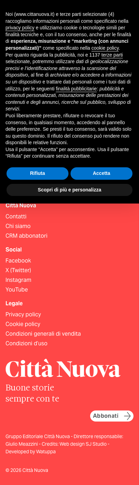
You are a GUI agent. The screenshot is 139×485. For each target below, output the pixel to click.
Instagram (18, 280)
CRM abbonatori (26, 235)
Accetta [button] (101, 173)
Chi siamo (18, 226)
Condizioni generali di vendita (43, 333)
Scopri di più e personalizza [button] (69, 189)
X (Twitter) (18, 270)
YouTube (17, 289)
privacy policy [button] (20, 27)
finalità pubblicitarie (76, 88)
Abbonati (112, 416)
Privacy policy (23, 314)
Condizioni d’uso (26, 343)
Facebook (18, 260)
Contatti (16, 216)
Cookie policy (23, 324)
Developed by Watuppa (31, 451)
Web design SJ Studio (84, 444)
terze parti (112, 55)
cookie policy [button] (105, 48)
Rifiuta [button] (37, 173)
